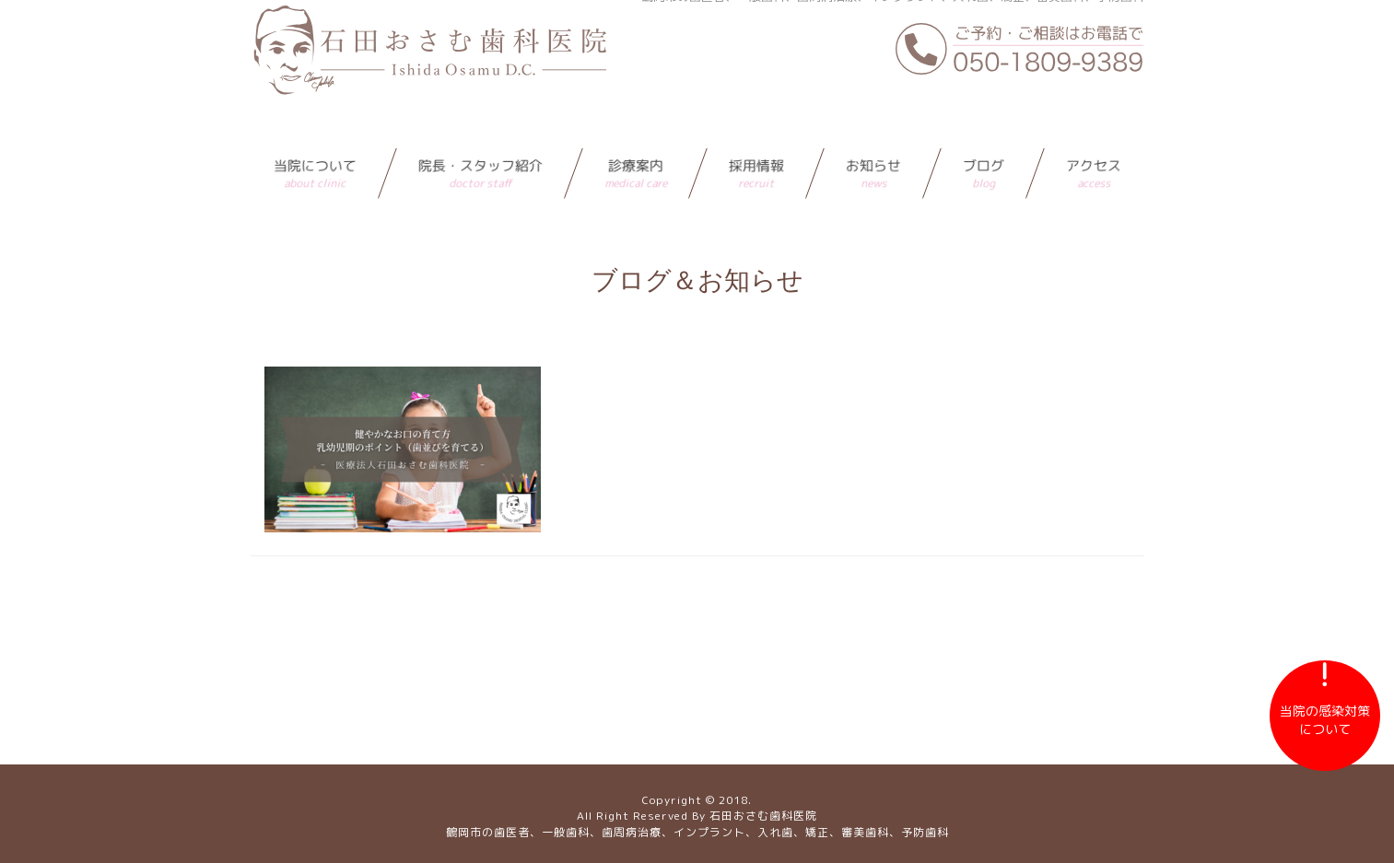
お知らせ (873, 137)
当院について (315, 137)
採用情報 (756, 137)
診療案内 (635, 137)
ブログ (983, 137)
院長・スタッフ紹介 (480, 137)
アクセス (1093, 137)
